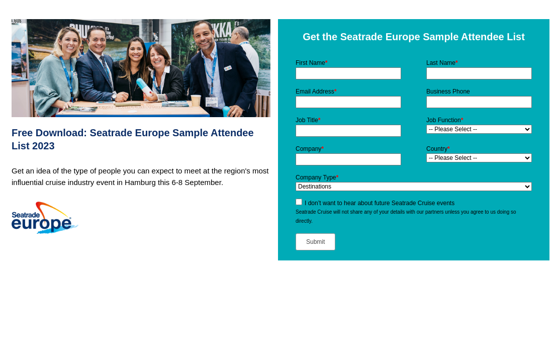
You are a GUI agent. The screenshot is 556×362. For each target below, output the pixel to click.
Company (310, 148)
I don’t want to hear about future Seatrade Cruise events (379, 203)
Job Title (308, 120)
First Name (311, 62)
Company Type (317, 177)
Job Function (444, 120)
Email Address (316, 91)
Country (438, 148)
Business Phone (448, 91)
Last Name (442, 62)
